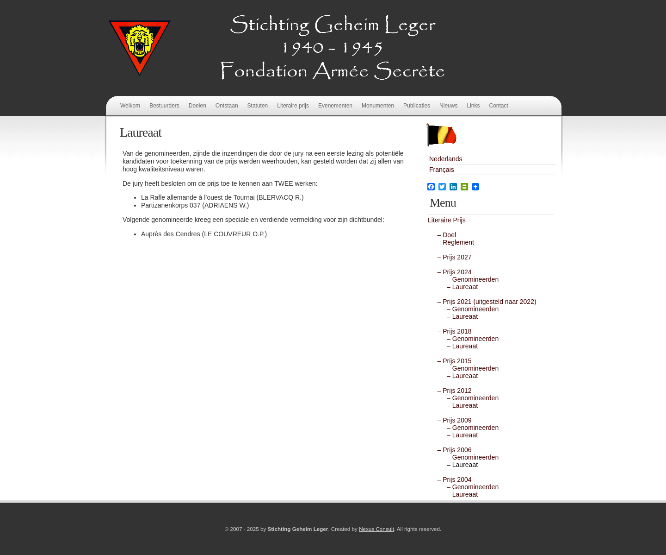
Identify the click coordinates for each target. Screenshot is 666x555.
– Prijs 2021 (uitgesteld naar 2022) (483, 301)
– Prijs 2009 (451, 420)
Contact (498, 105)
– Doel (443, 235)
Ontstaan (227, 105)
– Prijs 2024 (451, 272)
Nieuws (448, 105)
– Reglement (452, 242)
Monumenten (378, 105)
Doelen (197, 105)
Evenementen (335, 105)
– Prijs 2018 (451, 331)
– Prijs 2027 (451, 257)
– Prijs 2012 (451, 390)
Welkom (130, 105)
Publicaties (416, 105)
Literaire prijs (293, 105)
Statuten (257, 105)
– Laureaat (455, 286)
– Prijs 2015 (451, 361)
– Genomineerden (465, 279)
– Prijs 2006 (451, 450)
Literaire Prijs (447, 220)
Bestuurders (164, 105)
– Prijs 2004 (451, 479)
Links (473, 105)
